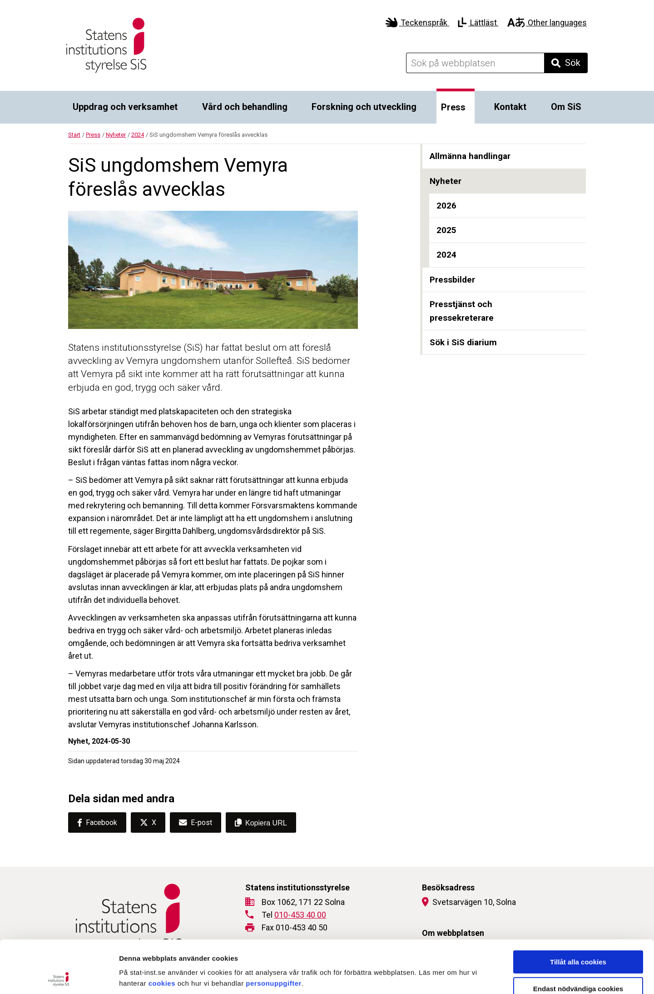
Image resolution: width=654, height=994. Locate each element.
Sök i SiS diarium (463, 342)
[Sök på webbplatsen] (475, 63)
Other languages (547, 22)
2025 (446, 230)
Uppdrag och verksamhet (125, 106)
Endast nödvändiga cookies (578, 936)
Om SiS (566, 106)
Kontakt (510, 106)
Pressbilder (452, 279)
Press (453, 107)
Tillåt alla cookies (578, 909)
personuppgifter (274, 930)
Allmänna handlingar (470, 156)
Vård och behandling (244, 106)
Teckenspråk (418, 22)
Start (74, 134)
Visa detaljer (493, 976)
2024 (137, 134)
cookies (162, 930)
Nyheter (116, 134)
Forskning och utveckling (364, 106)
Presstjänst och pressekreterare (462, 311)
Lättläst (478, 22)
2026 (446, 205)
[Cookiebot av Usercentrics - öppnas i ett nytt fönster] (59, 976)
